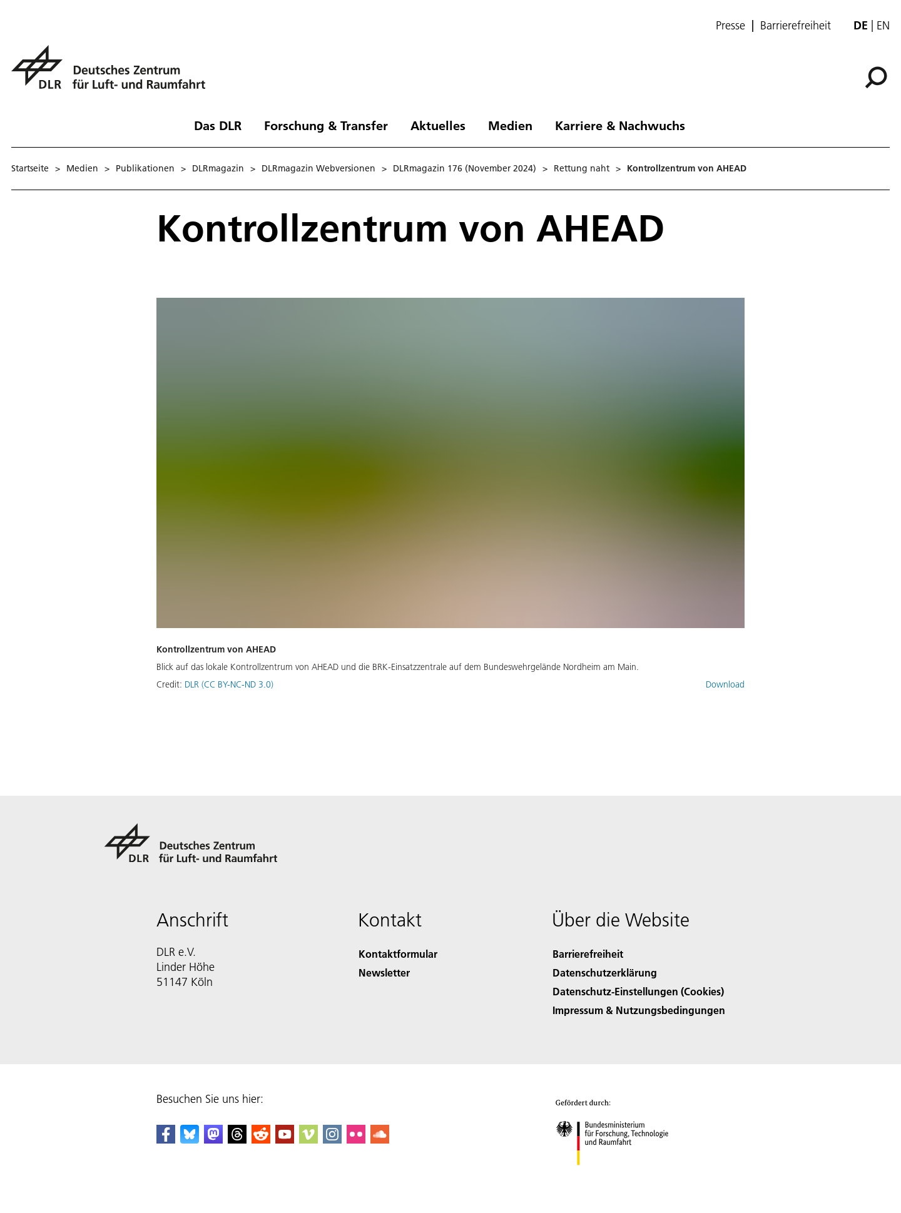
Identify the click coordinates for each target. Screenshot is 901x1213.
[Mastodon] (213, 1139)
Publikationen (145, 168)
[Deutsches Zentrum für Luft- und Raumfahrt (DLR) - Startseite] (113, 74)
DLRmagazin (218, 168)
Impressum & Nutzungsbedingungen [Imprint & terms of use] (638, 1010)
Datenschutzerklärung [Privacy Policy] (604, 972)
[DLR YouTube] (284, 1139)
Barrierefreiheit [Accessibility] (587, 953)
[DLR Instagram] (332, 1139)
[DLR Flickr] (356, 1139)
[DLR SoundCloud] (379, 1139)
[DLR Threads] (237, 1139)
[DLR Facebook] (165, 1139)
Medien (510, 125)
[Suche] (876, 77)
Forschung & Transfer (326, 125)
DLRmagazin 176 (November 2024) (464, 168)
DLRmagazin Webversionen (318, 168)
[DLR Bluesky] (189, 1139)
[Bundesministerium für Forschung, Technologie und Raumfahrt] (624, 1177)
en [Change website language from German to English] (883, 25)
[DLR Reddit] (261, 1139)
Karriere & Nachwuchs (620, 125)
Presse (730, 26)
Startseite (30, 168)
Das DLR (218, 125)
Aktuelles (438, 125)
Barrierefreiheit (795, 26)
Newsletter (384, 972)
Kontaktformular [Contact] (398, 953)
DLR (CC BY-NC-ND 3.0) (229, 684)
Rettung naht (581, 168)
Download (725, 684)
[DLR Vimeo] (308, 1139)
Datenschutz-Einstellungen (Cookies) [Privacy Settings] (638, 991)
